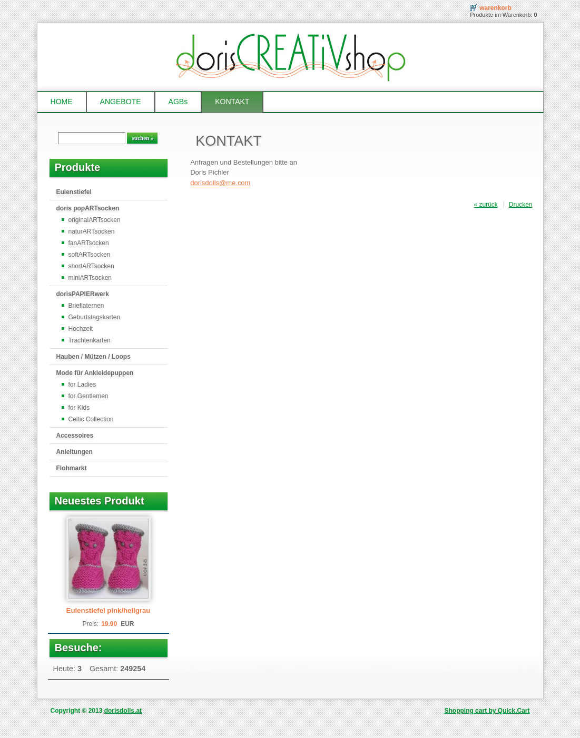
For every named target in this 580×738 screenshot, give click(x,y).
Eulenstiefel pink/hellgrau (108, 610)
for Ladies (82, 384)
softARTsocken (89, 254)
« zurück (485, 204)
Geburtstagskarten (94, 317)
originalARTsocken (94, 220)
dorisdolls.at (123, 710)
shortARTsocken (91, 266)
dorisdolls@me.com (220, 183)
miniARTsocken (90, 277)
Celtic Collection (91, 419)
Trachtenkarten (89, 340)
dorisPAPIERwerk (82, 294)
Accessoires (75, 435)
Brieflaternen (86, 305)
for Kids (79, 407)
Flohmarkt (71, 468)
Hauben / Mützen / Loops (93, 356)
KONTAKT (232, 101)
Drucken (521, 204)
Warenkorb (495, 8)
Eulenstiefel (74, 192)
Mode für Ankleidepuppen (95, 373)
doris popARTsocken (88, 208)
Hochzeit (80, 328)
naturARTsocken (91, 231)
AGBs (178, 101)
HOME (62, 101)
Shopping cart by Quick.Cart (486, 710)
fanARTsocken (88, 243)
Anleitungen (74, 452)
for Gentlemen (88, 396)
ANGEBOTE (120, 101)
